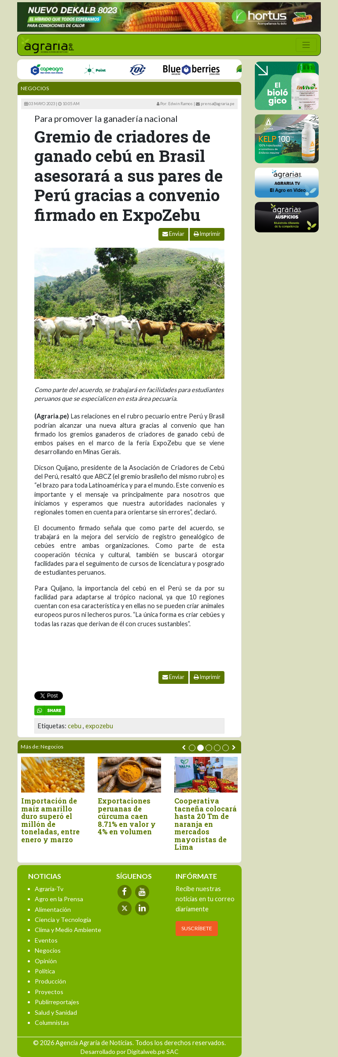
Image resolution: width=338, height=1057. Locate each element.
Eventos (46, 940)
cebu (74, 726)
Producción (50, 981)
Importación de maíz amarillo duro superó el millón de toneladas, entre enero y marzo (53, 820)
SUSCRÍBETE (196, 928)
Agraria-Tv (49, 888)
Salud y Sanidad (56, 1012)
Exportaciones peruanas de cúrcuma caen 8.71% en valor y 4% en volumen (130, 816)
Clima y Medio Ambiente (68, 929)
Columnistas (52, 1022)
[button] (192, 747)
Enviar (173, 234)
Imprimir (207, 234)
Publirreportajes (57, 1002)
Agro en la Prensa (59, 899)
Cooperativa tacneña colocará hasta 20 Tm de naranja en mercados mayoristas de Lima (208, 824)
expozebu (99, 726)
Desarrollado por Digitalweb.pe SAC (130, 1051)
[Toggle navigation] (306, 45)
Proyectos (49, 991)
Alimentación (53, 909)
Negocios (35, 88)
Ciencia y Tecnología (63, 919)
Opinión (46, 961)
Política (45, 971)
